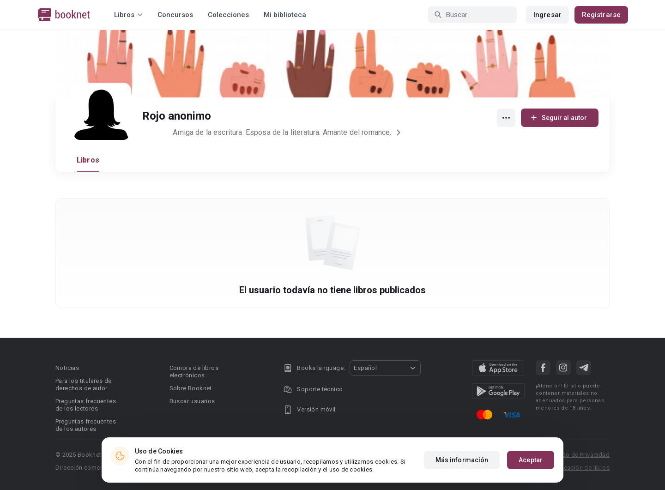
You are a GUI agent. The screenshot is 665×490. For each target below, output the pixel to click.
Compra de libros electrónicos (193, 371)
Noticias (67, 367)
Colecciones (228, 15)
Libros (88, 160)
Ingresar (547, 15)
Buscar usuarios (192, 401)
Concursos (175, 15)
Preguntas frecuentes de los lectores (85, 405)
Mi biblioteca (285, 15)
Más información (462, 460)
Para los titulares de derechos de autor (83, 384)
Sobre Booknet (190, 388)
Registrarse (601, 15)
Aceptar (531, 460)
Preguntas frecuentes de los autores (85, 425)
